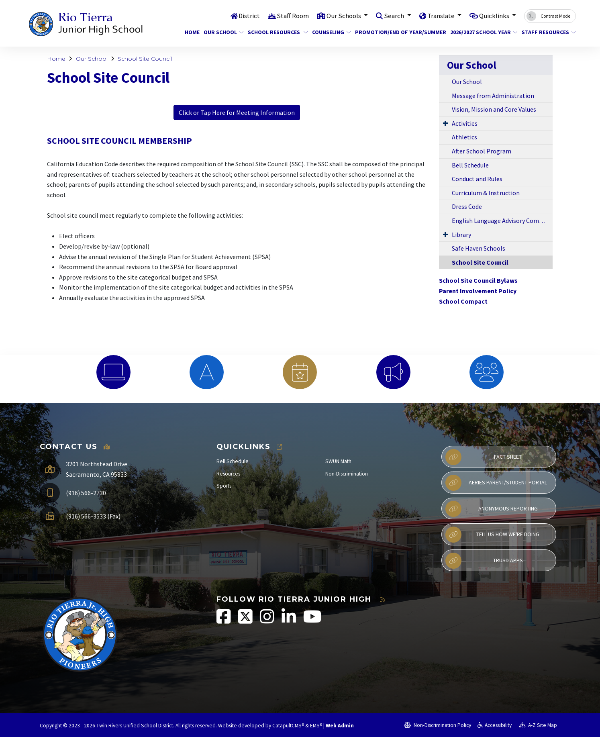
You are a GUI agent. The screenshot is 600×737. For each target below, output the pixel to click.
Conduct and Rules (477, 179)
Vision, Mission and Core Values (494, 109)
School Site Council (145, 58)
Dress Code (467, 206)
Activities (465, 123)
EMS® (316, 725)
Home (191, 32)
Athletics (464, 137)
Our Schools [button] (344, 15)
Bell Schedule (470, 165)
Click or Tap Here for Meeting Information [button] (237, 112)
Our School (221, 32)
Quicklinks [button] (494, 15)
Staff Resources (546, 32)
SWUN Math (338, 461)
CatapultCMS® (288, 725)
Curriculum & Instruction (486, 193)
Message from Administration (493, 96)
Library (461, 235)
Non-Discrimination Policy (437, 725)
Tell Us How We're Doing (492, 535)
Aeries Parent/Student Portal (496, 483)
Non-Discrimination (346, 473)
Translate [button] (441, 15)
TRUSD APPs (484, 561)
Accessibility (495, 725)
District (248, 15)
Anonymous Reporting (491, 509)
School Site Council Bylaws (478, 280)
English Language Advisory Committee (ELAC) (502, 220)
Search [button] (394, 15)
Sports (223, 485)
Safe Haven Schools (478, 248)
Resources (228, 473)
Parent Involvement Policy (477, 291)
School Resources (275, 32)
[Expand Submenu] (445, 122)
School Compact (463, 301)
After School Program (481, 151)
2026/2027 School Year (480, 32)
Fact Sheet (483, 457)
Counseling (329, 32)
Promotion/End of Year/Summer (396, 32)
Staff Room (292, 15)
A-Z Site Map (538, 725)
